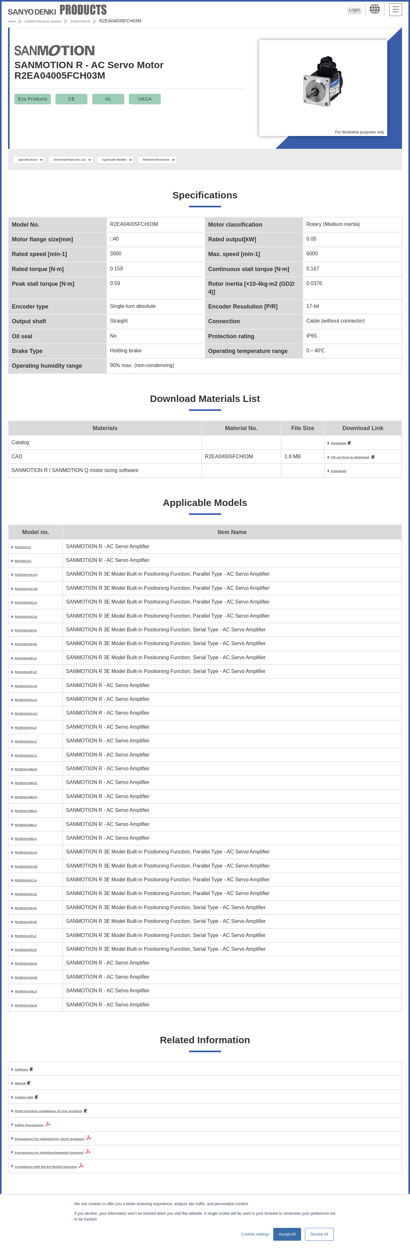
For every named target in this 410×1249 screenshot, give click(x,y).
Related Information (216, 160)
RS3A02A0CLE (33, 619)
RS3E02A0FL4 (32, 938)
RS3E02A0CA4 (33, 855)
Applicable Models (157, 160)
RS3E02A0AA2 (33, 702)
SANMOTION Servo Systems (58, 20)
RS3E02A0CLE (33, 896)
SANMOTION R (113, 20)
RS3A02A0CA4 (33, 577)
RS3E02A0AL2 (32, 744)
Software (26, 1072)
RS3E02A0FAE (32, 924)
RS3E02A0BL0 (32, 813)
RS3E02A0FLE (32, 952)
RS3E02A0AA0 (33, 688)
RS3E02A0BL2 (32, 827)
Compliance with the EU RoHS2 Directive (64, 1171)
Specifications (35, 160)
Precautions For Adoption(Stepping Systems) (70, 1157)
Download (316, 445)
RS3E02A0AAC (33, 716)
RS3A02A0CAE (33, 591)
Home (14, 20)
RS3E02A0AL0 (32, 730)
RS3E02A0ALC (33, 757)
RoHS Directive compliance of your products (69, 1116)
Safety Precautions (38, 1130)
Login (352, 9)
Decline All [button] (319, 1234)
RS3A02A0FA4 (32, 633)
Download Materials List (93, 160)
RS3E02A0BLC (33, 841)
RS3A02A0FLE (32, 674)
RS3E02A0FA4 (32, 910)
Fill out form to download (335, 459)
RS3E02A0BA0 (33, 771)
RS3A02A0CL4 (32, 605)
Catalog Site (29, 1101)
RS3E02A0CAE (33, 869)
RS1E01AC (28, 549)
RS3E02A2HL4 (32, 994)
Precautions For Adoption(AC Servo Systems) (71, 1144)
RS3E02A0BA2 (33, 785)
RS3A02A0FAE (33, 646)
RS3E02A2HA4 (33, 966)
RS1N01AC (28, 563)
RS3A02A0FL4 (32, 660)
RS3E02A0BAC (33, 799)
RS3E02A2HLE (33, 1008)
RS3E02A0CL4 (32, 882)
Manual (23, 1087)
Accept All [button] (287, 1234)
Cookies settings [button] (255, 1234)
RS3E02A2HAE (33, 980)
